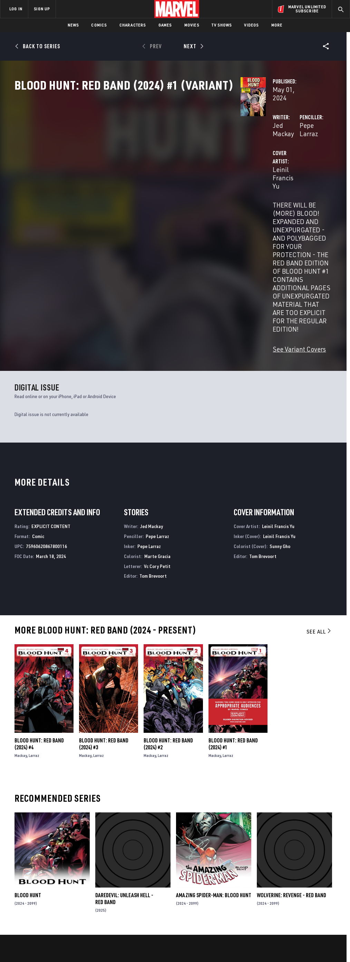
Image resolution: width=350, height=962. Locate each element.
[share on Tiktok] (274, 916)
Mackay (20, 660)
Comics (99, 25)
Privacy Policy (61, 950)
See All (319, 536)
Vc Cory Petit (157, 471)
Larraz (34, 660)
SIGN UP (42, 8)
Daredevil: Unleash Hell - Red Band (124, 803)
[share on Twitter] (292, 887)
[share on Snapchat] (292, 902)
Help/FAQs (67, 880)
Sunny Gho (280, 451)
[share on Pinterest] (308, 902)
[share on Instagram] (308, 887)
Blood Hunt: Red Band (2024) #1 (233, 649)
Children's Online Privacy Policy (214, 950)
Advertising (128, 870)
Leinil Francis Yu (138, 190)
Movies (191, 25)
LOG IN (15, 8)
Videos (251, 25)
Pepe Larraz (238, 162)
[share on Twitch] (326, 902)
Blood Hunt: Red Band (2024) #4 (39, 649)
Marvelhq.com (131, 890)
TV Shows (222, 25)
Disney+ (123, 880)
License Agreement (268, 950)
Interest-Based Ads (311, 950)
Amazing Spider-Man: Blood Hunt (213, 800)
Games (165, 25)
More (277, 25)
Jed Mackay (131, 162)
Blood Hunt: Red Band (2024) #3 (103, 649)
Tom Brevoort (153, 481)
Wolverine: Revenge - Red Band (291, 800)
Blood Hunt (27, 800)
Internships (70, 900)
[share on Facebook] (275, 887)
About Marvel (72, 870)
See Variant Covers (141, 254)
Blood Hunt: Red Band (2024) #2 (168, 649)
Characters (132, 25)
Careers (65, 890)
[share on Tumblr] (326, 887)
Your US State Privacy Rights (107, 950)
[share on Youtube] (274, 902)
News (73, 25)
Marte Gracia (157, 461)
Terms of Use (30, 950)
